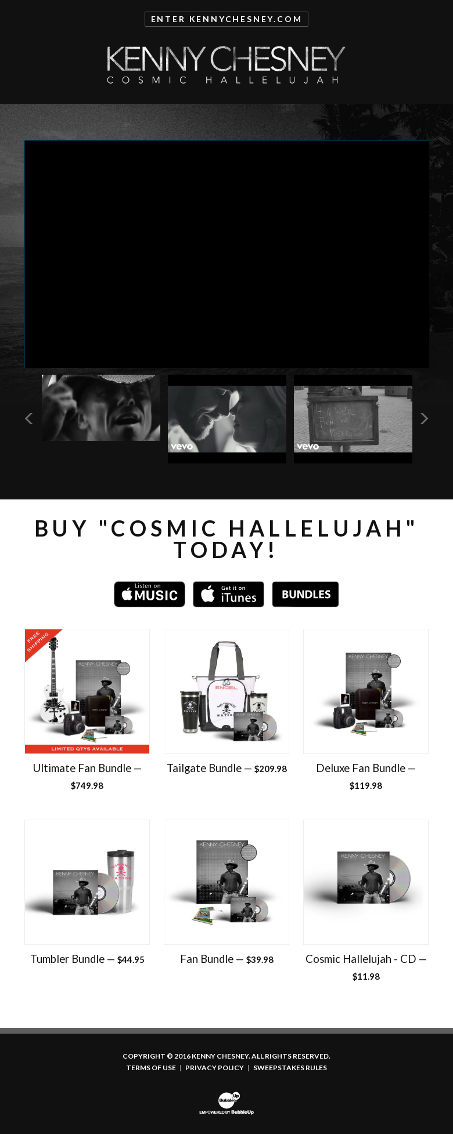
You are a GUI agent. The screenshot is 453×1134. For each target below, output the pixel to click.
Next (424, 418)
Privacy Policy (214, 1067)
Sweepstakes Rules (290, 1067)
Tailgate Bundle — (227, 768)
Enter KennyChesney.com (227, 19)
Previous (29, 418)
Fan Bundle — (227, 958)
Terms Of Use (151, 1067)
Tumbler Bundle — (87, 958)
